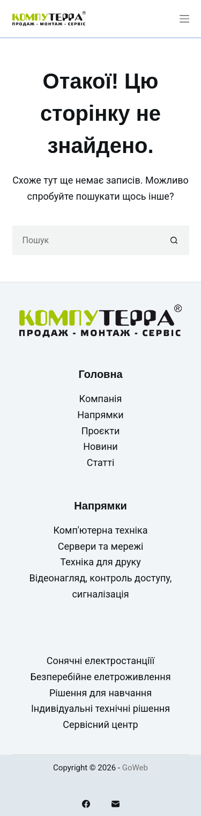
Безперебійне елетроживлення (100, 676)
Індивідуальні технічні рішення (100, 708)
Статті (101, 462)
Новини (100, 446)
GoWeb (135, 768)
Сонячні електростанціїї (101, 660)
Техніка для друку (100, 561)
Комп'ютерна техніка (101, 530)
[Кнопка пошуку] (174, 240)
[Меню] (184, 19)
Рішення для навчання (100, 692)
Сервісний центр (100, 724)
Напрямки (100, 414)
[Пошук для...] (86, 240)
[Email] (115, 804)
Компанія (100, 398)
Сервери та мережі (101, 546)
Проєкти (100, 430)
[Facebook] (86, 804)
